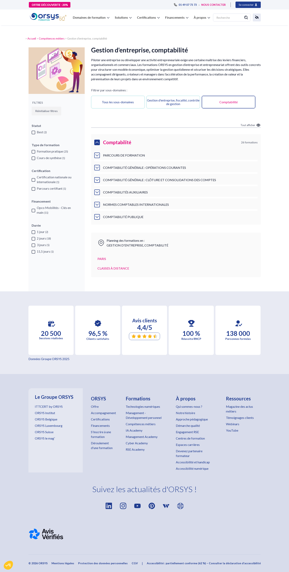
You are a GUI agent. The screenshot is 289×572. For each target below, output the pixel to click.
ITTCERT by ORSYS (49, 406)
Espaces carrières (188, 444)
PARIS (101, 259)
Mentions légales (63, 563)
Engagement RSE (187, 432)
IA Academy (134, 430)
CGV (135, 563)
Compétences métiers (51, 38)
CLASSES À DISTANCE (113, 268)
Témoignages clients (240, 417)
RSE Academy (135, 449)
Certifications (100, 419)
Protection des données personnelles (103, 563)
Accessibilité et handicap (193, 462)
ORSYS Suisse (44, 432)
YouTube (232, 430)
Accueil (31, 38)
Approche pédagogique (192, 419)
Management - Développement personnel (144, 415)
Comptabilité (228, 102)
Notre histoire (185, 413)
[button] (8, 565)
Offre (95, 406)
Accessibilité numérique (192, 468)
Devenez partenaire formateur (189, 453)
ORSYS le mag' (45, 438)
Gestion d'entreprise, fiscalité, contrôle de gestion (173, 102)
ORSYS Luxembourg (48, 425)
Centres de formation (190, 438)
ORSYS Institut (45, 413)
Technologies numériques (143, 406)
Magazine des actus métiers (239, 409)
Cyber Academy (137, 443)
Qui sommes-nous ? (189, 406)
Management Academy (142, 437)
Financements (100, 425)
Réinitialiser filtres (46, 111)
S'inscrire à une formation (101, 434)
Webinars (232, 424)
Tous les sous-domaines (118, 102)
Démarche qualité (188, 425)
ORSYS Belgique (46, 419)
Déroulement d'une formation (102, 445)
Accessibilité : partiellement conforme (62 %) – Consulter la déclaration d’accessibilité (204, 563)
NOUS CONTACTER (213, 4)
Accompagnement (103, 413)
